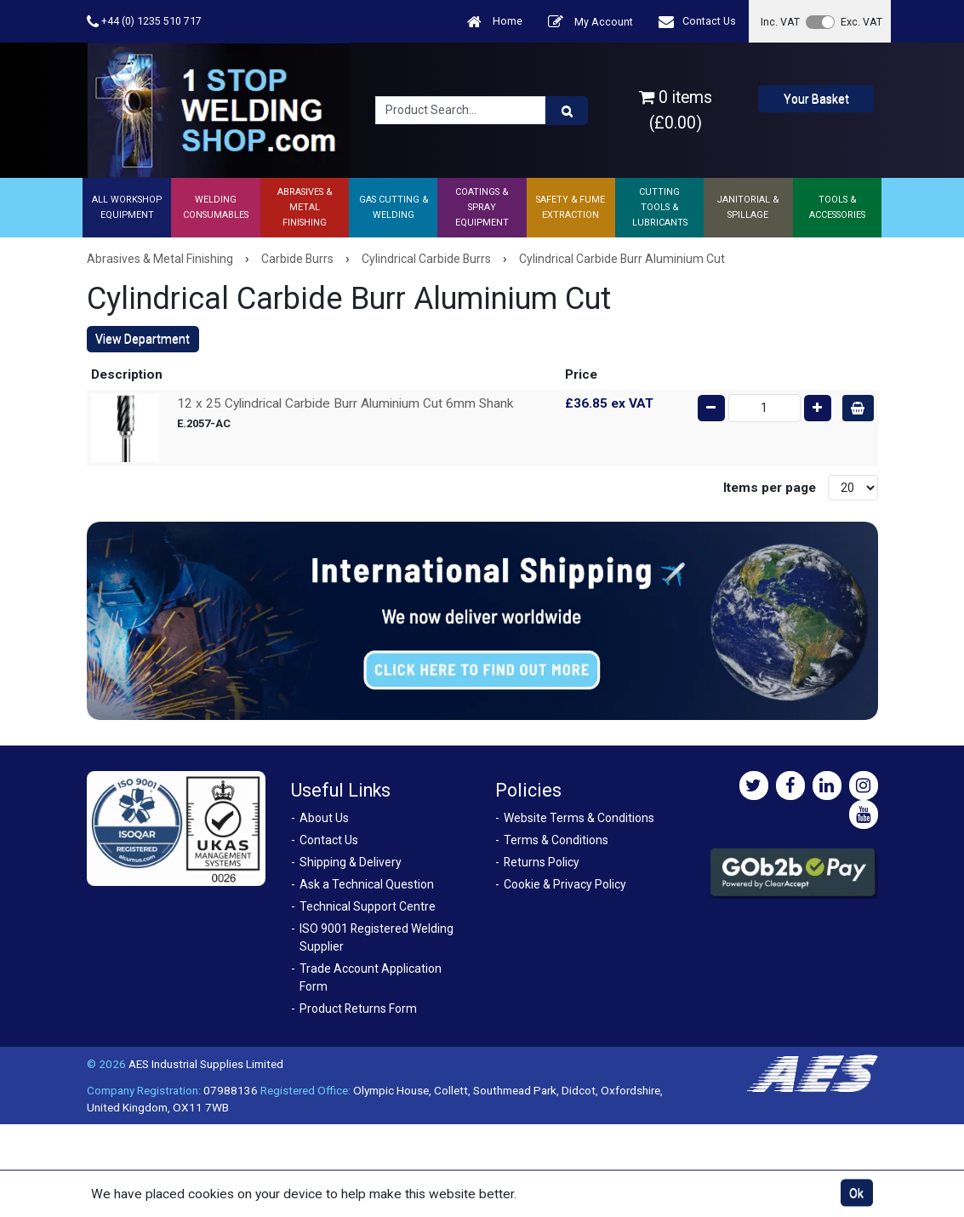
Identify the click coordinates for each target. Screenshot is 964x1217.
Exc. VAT (861, 21)
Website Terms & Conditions (579, 818)
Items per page (769, 487)
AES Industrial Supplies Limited (205, 1064)
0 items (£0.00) (675, 110)
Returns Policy (541, 862)
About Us (324, 818)
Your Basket (816, 99)
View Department (142, 339)
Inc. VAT (780, 21)
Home (494, 22)
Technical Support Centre (367, 906)
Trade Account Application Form (370, 977)
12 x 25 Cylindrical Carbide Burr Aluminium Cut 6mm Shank (345, 403)
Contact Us (697, 22)
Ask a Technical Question (366, 884)
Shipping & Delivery (350, 862)
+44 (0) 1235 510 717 (144, 22)
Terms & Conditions (556, 840)
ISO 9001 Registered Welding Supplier (376, 937)
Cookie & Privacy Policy (565, 884)
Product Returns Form (358, 1008)
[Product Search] (566, 110)
